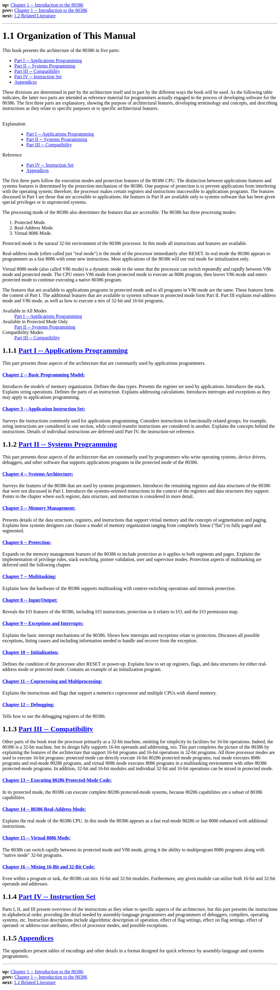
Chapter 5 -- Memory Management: (38, 508)
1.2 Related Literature (35, 15)
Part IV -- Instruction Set (38, 76)
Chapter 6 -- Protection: (26, 542)
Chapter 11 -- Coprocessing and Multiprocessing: (52, 681)
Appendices (25, 82)
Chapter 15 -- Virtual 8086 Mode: (36, 837)
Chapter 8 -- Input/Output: (30, 600)
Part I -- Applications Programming (48, 60)
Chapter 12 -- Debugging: (28, 704)
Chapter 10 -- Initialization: (30, 652)
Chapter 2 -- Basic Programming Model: (43, 374)
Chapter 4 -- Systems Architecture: (37, 473)
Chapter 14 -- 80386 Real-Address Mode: (44, 809)
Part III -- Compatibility (37, 71)
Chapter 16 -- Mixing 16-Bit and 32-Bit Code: (48, 866)
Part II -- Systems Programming (44, 65)
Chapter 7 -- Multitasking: (29, 576)
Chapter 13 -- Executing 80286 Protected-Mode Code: (57, 780)
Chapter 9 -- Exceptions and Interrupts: (42, 623)
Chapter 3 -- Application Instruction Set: (43, 408)
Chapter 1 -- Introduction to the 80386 (46, 4)
